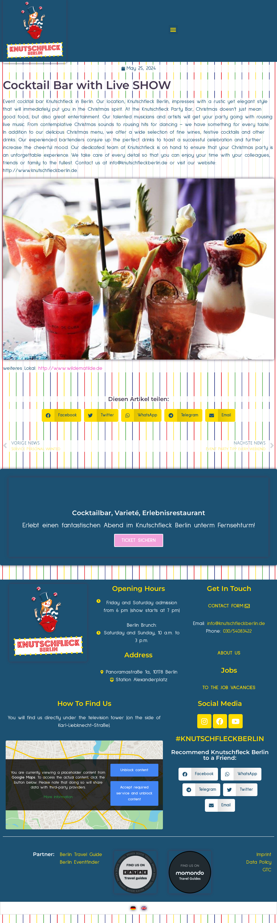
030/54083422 (237, 631)
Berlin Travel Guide (81, 854)
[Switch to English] (143, 908)
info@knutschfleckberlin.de (236, 623)
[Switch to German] (133, 908)
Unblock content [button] (134, 770)
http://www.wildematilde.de (70, 368)
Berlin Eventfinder (80, 862)
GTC (267, 869)
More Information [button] (58, 797)
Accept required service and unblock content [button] (134, 794)
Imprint (264, 854)
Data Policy (258, 862)
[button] (173, 29)
